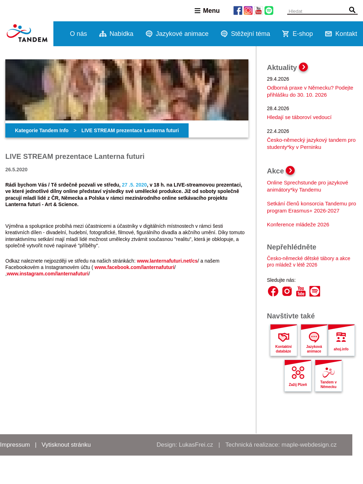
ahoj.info (341, 349)
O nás (78, 33)
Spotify (315, 291)
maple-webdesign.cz (309, 444)
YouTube (301, 291)
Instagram (287, 291)
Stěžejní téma (250, 33)
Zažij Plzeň (298, 385)
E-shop (303, 33)
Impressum (15, 444)
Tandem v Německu (328, 384)
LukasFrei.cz (196, 444)
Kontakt (346, 33)
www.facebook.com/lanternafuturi (134, 267)
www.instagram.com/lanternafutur (47, 273)
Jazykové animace (182, 33)
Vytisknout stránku (66, 444)
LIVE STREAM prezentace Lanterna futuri (130, 130)
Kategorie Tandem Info (42, 130)
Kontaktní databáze (283, 349)
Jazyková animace (314, 349)
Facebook (273, 291)
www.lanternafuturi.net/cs (167, 261)
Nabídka (121, 33)
